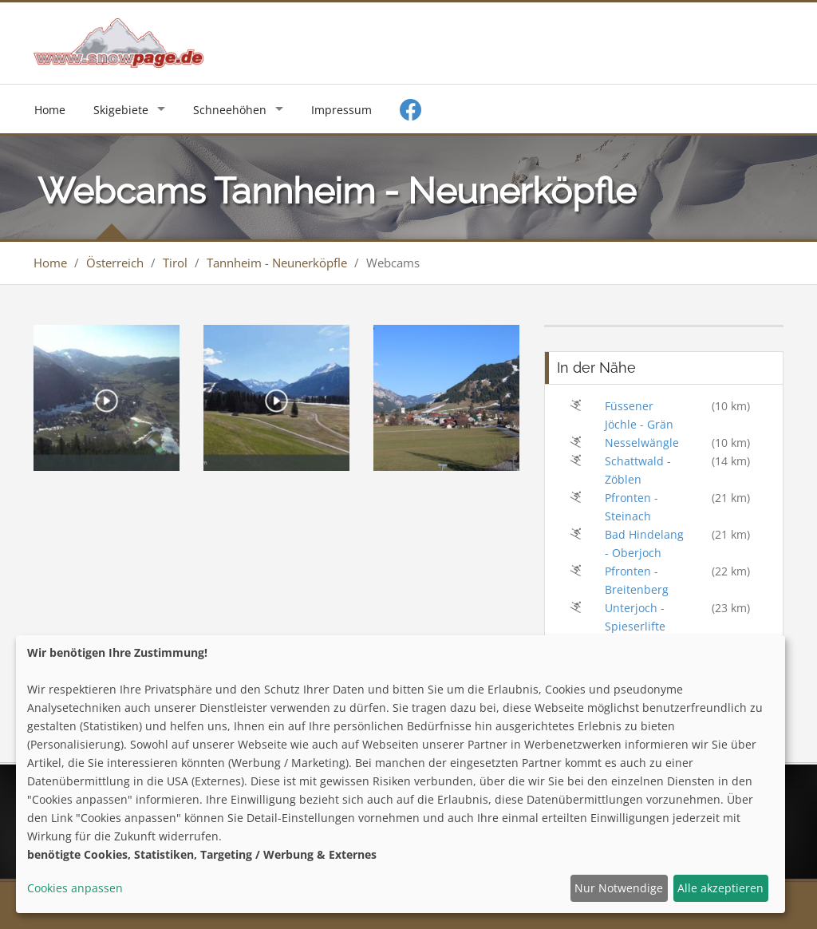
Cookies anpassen (75, 887)
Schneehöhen (229, 109)
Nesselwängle (642, 442)
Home (49, 109)
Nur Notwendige (618, 887)
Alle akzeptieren (720, 887)
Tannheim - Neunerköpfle (277, 263)
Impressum (341, 109)
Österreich (115, 263)
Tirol (175, 263)
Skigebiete (120, 109)
